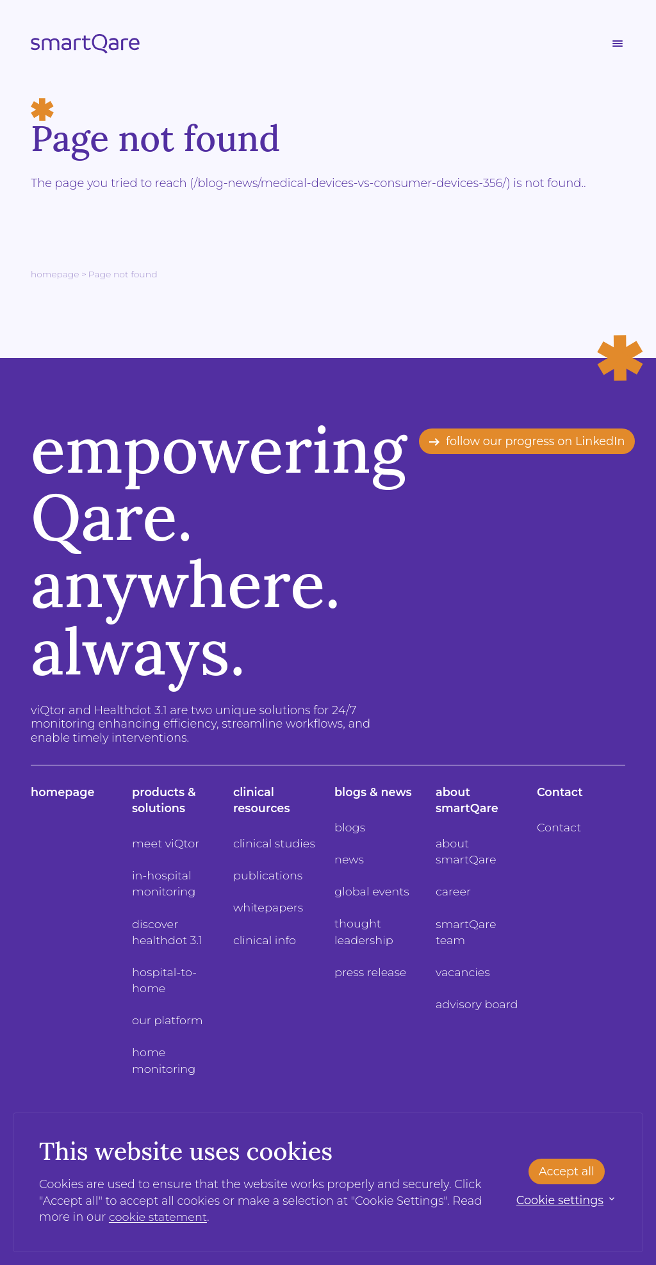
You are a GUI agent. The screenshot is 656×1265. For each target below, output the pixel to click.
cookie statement (159, 1217)
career (454, 892)
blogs (350, 827)
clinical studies (274, 844)
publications (268, 876)
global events (372, 892)
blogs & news (373, 792)
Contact (560, 792)
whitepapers (268, 908)
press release (370, 972)
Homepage (55, 274)
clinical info (265, 940)
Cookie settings (559, 1200)
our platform (168, 1020)
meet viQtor (166, 844)
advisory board (477, 1004)
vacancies (463, 972)
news (349, 860)
